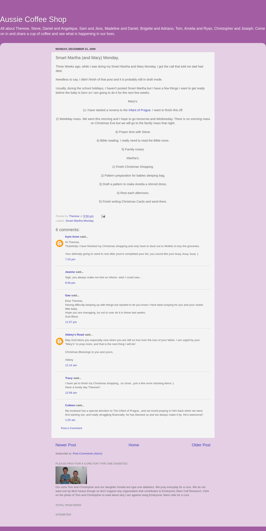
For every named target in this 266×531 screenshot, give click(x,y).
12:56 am (71, 392)
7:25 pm (70, 259)
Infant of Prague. (140, 110)
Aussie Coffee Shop (33, 19)
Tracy (68, 378)
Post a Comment (71, 428)
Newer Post (66, 445)
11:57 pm (71, 322)
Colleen (70, 405)
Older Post (201, 445)
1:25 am (70, 420)
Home (134, 445)
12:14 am (71, 365)
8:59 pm (70, 282)
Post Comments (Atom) (87, 453)
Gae (68, 295)
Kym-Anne (72, 236)
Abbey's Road (74, 334)
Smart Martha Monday (80, 220)
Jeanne (70, 271)
